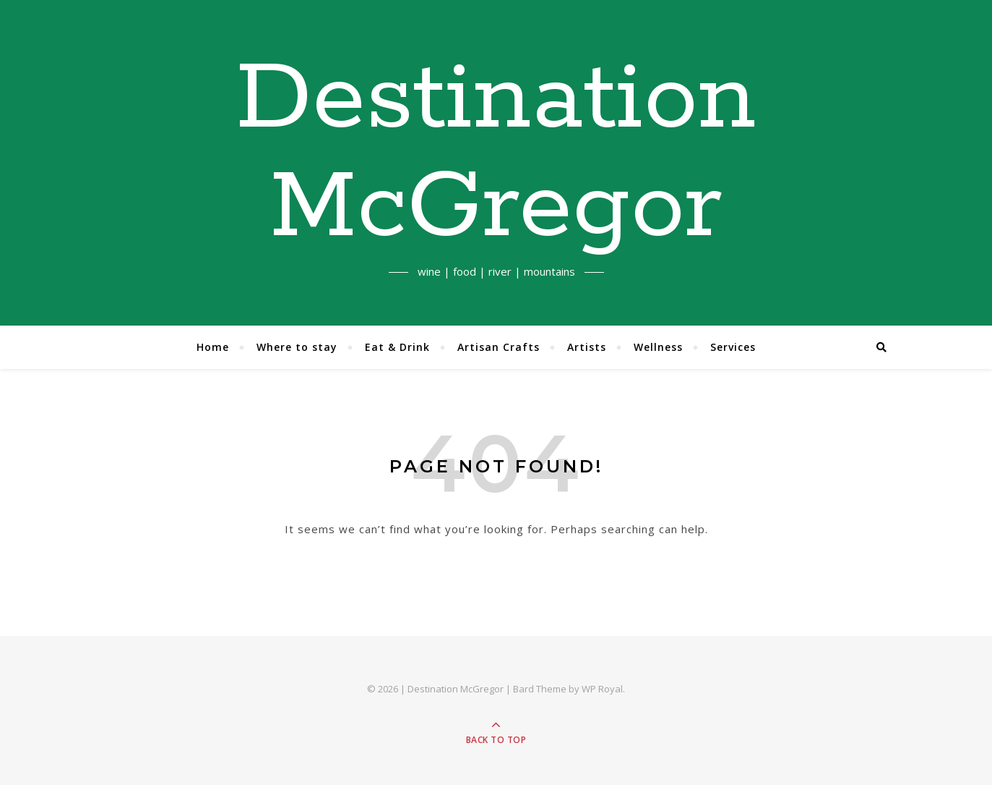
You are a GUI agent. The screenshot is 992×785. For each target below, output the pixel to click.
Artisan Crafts (498, 347)
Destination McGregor (496, 154)
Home (213, 347)
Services (733, 347)
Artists (586, 347)
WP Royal (602, 688)
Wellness (658, 347)
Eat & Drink (397, 347)
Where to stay (296, 347)
